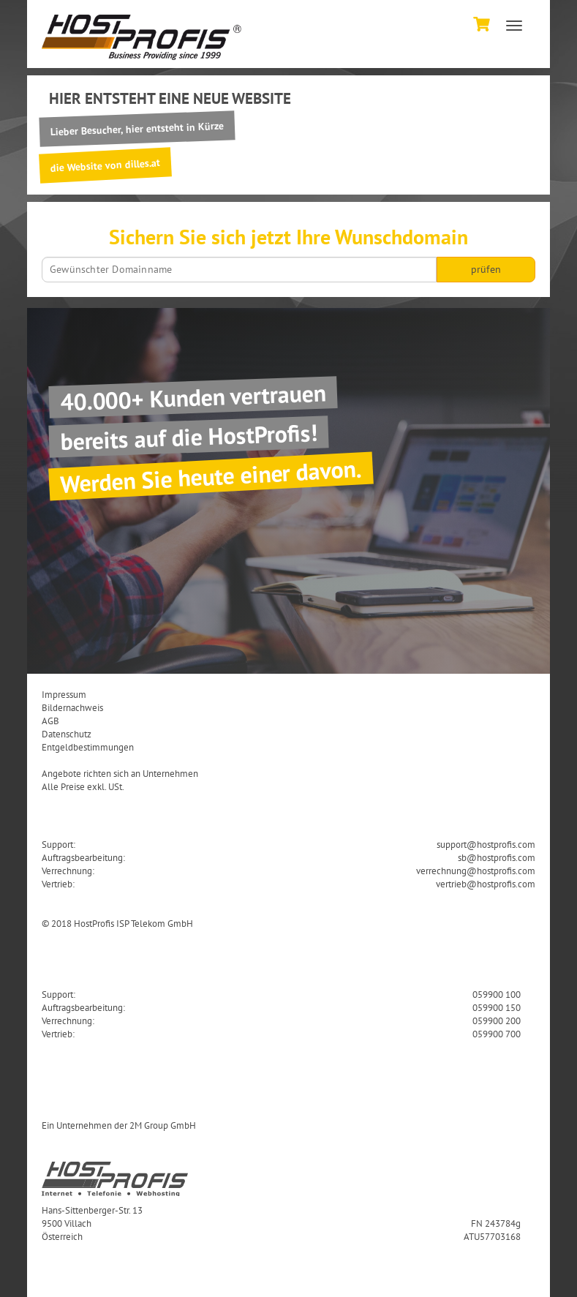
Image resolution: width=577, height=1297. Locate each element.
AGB (50, 720)
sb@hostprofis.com (496, 857)
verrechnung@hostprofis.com (475, 870)
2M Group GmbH (162, 1125)
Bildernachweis (72, 707)
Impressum (64, 694)
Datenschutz (66, 734)
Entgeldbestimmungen (88, 747)
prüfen (486, 269)
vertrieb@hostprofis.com (485, 884)
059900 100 (496, 994)
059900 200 (496, 1020)
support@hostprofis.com (486, 844)
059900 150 (496, 1007)
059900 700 (496, 1034)
